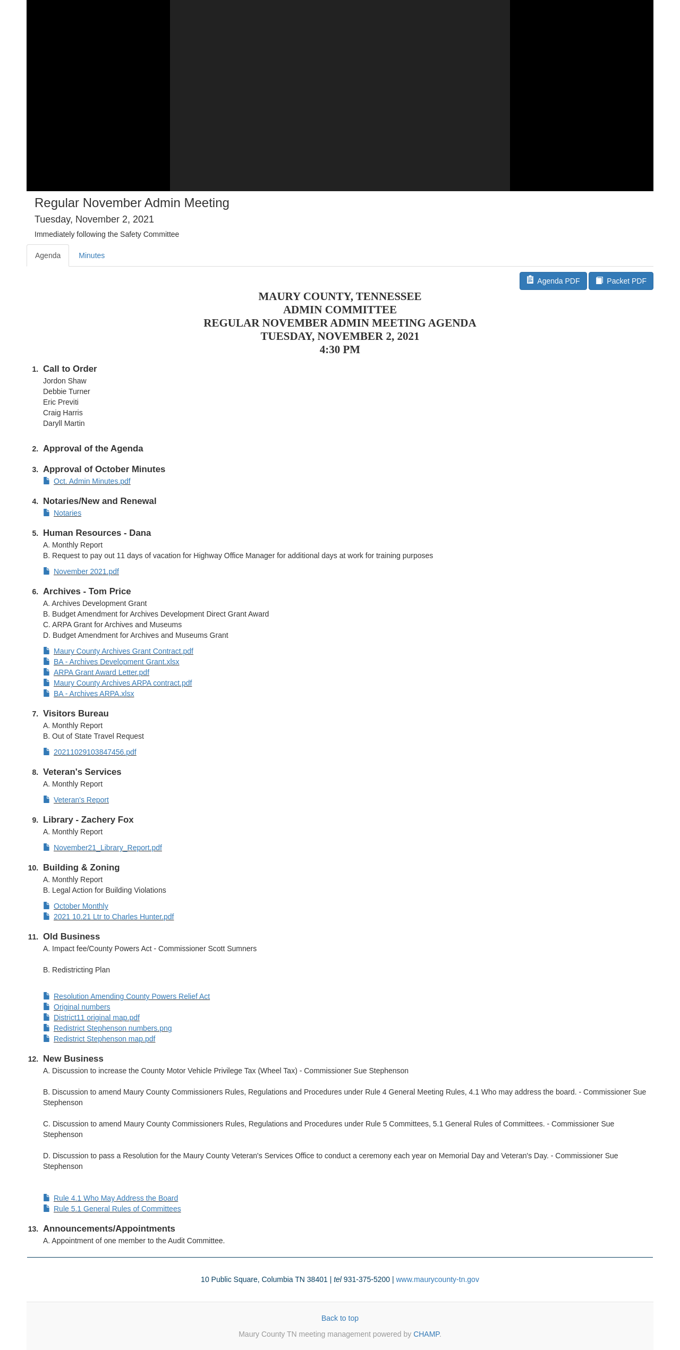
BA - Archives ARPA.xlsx (88, 693)
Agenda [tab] (48, 255)
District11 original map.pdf (91, 1017)
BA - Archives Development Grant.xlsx (111, 661)
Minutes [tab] (92, 255)
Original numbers (76, 1007)
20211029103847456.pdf (90, 752)
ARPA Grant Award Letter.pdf (96, 672)
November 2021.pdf (81, 571)
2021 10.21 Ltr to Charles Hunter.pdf (108, 916)
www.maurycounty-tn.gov (437, 1279)
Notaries (62, 513)
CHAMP (426, 1334)
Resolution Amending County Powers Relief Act (126, 996)
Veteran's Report (76, 800)
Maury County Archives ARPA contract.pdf (117, 683)
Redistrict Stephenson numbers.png (107, 1028)
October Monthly (75, 906)
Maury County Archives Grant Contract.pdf (118, 651)
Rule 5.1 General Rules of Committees (112, 1208)
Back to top (340, 1318)
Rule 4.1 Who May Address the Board (110, 1198)
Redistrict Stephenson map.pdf (99, 1039)
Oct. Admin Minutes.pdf (87, 481)
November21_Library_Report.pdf (102, 847)
